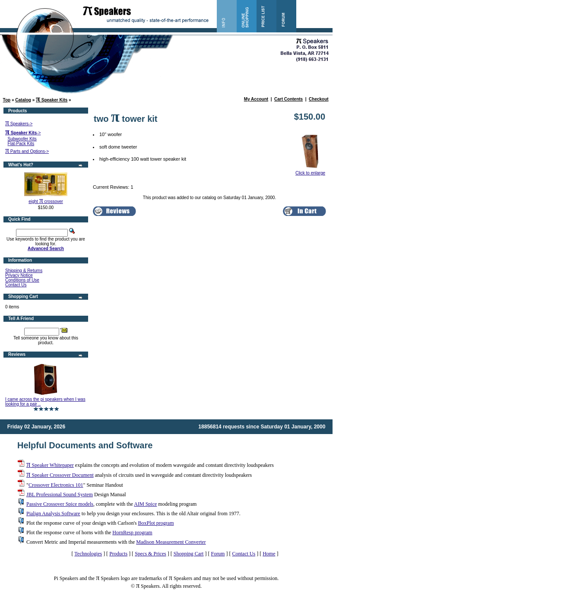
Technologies (88, 554)
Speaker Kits (51, 100)
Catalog (23, 100)
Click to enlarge (310, 171)
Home (269, 554)
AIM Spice (145, 504)
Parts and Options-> (27, 151)
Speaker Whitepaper (50, 465)
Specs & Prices (150, 554)
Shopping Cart (189, 554)
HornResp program (132, 532)
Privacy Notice (19, 275)
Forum (218, 554)
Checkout (319, 99)
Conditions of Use (22, 280)
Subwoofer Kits (22, 138)
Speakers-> (18, 123)
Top (7, 100)
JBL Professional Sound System (59, 494)
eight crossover (46, 201)
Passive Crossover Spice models (59, 504)
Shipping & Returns (23, 270)
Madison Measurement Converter (171, 542)
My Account (256, 99)
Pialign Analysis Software (53, 513)
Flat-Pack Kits (21, 143)
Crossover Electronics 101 (56, 485)
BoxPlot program (156, 523)
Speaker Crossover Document (60, 475)
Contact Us (15, 284)
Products (118, 554)
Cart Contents (288, 99)
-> (23, 132)
